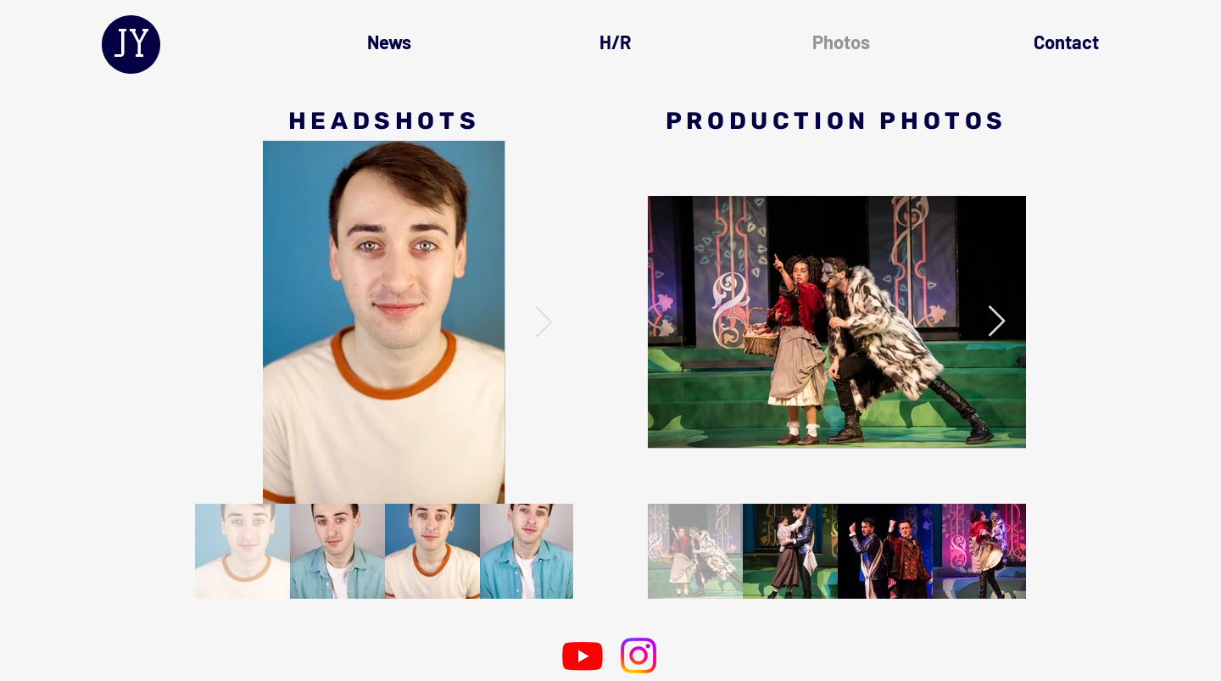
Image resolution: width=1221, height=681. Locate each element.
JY (131, 43)
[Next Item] (544, 321)
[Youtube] (582, 655)
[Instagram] (638, 655)
